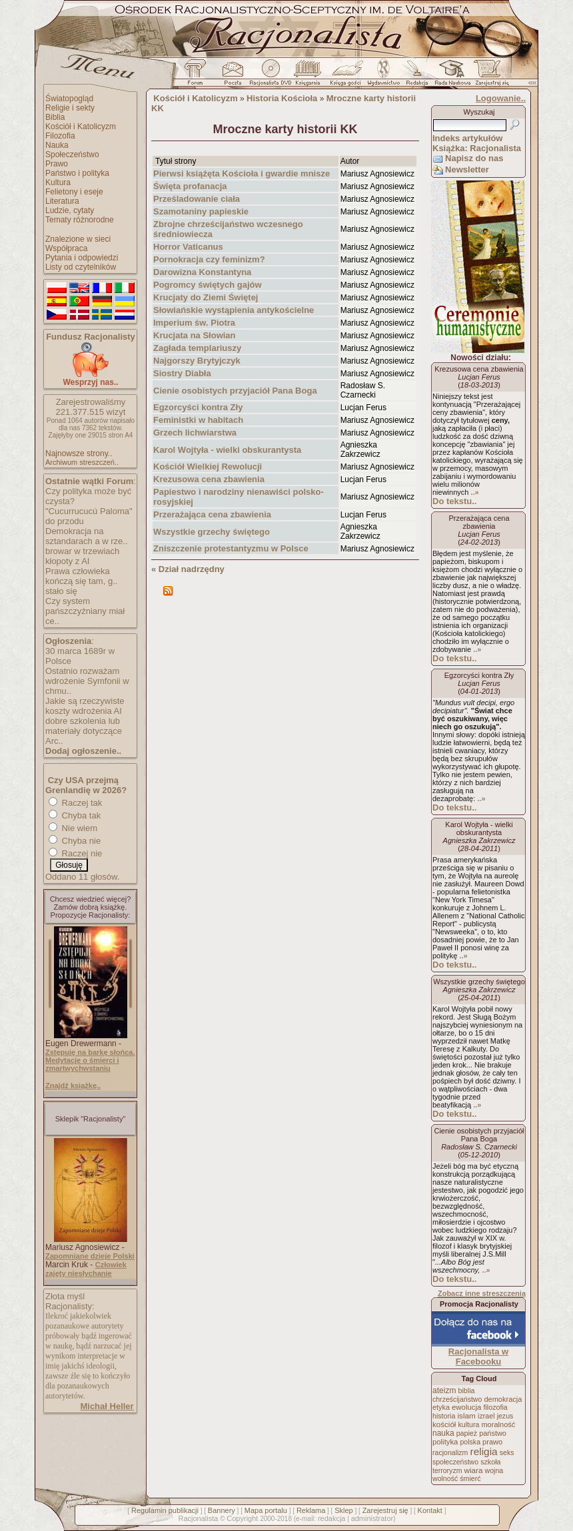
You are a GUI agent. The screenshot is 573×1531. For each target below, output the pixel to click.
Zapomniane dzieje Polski (90, 1256)
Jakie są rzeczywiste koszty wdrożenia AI (84, 706)
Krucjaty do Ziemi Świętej (206, 297)
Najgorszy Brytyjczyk (197, 361)
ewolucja (466, 1407)
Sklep (343, 1510)
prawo (492, 1442)
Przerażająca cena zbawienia (212, 514)
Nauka (57, 145)
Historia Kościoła (282, 98)
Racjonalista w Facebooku (478, 1357)
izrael (486, 1416)
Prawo (56, 163)
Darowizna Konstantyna (202, 272)
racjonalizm (450, 1452)
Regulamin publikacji (165, 1510)
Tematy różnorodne (79, 219)
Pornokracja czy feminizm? (209, 259)
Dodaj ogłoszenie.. (83, 751)
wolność (445, 1478)
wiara (473, 1470)
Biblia (55, 117)
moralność (498, 1424)
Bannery (221, 1510)
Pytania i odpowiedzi (81, 257)
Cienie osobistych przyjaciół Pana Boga (235, 391)
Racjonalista (198, 1518)
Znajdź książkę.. (73, 1085)
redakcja (332, 1518)
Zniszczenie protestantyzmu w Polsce (230, 548)
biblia (466, 1390)
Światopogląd (69, 98)
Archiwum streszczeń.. (82, 462)
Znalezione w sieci (78, 239)
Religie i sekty (70, 108)
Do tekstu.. (454, 501)
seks (507, 1452)
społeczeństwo (455, 1462)
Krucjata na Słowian (194, 335)
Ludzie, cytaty (69, 210)
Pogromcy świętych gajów (207, 285)
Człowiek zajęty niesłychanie (86, 1269)
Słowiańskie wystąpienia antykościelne (233, 310)
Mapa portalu (266, 1510)
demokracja (503, 1399)
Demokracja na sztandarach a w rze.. (86, 536)
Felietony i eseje (74, 191)
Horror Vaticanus (188, 247)
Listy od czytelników (80, 267)
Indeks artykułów (467, 138)
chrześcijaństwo (457, 1399)
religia (483, 1451)
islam (466, 1415)
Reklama (310, 1510)
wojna (494, 1470)
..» (474, 492)
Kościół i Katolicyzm (80, 126)
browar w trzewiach (82, 551)
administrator (372, 1518)
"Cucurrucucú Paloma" (89, 511)
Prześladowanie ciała (196, 199)
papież (466, 1433)
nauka (443, 1433)
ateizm (444, 1390)
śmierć (470, 1478)
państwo (492, 1433)
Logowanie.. (501, 98)
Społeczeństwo (72, 154)
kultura (468, 1424)
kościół (444, 1424)
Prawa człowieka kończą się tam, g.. (81, 576)
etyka (441, 1407)
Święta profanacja (190, 186)
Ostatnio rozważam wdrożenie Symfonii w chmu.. (87, 681)
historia (443, 1416)
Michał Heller (106, 1406)
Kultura (58, 182)
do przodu (64, 521)
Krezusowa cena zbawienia (209, 479)
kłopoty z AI (67, 561)
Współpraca (66, 248)
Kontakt (430, 1510)
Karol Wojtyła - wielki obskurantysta (227, 450)
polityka (445, 1442)
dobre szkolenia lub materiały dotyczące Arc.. (83, 731)
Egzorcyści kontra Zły (198, 407)
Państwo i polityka (77, 173)
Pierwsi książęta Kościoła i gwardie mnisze (241, 173)
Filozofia (60, 136)
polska (470, 1442)
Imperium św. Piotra (194, 323)
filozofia (495, 1407)
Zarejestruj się (385, 1510)
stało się (61, 591)
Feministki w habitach (198, 420)
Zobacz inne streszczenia (482, 1293)
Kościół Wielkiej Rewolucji (207, 466)
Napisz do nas (474, 158)
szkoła (490, 1462)
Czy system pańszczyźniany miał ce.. (85, 611)
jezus (505, 1416)
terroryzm (447, 1470)
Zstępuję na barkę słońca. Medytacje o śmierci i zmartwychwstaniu (90, 1060)
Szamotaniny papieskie (201, 211)
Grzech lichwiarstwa (195, 433)
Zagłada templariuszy (197, 348)
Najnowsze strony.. (78, 453)
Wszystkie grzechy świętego (211, 532)
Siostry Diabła (182, 373)
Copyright (242, 1518)
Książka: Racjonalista (476, 148)
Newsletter (467, 169)
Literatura (62, 201)
